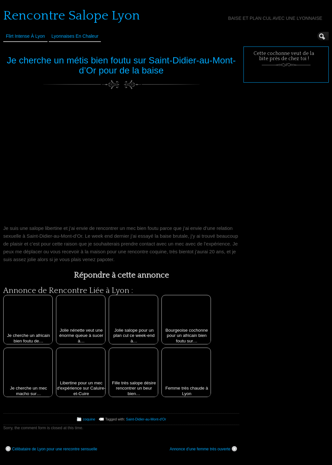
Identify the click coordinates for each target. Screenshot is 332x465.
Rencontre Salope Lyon (71, 15)
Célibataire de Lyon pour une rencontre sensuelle (51, 448)
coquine (89, 419)
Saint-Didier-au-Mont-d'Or (146, 419)
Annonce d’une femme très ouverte (203, 448)
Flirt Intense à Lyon (25, 36)
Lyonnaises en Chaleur (74, 36)
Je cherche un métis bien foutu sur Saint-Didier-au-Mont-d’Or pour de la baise (121, 65)
